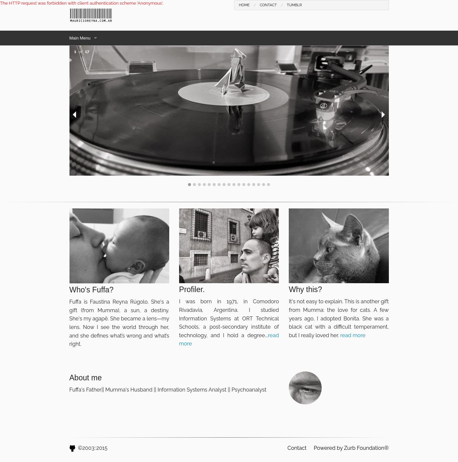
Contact (268, 5)
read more (352, 335)
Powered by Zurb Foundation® (351, 448)
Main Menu (80, 38)
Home (244, 5)
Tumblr (294, 5)
